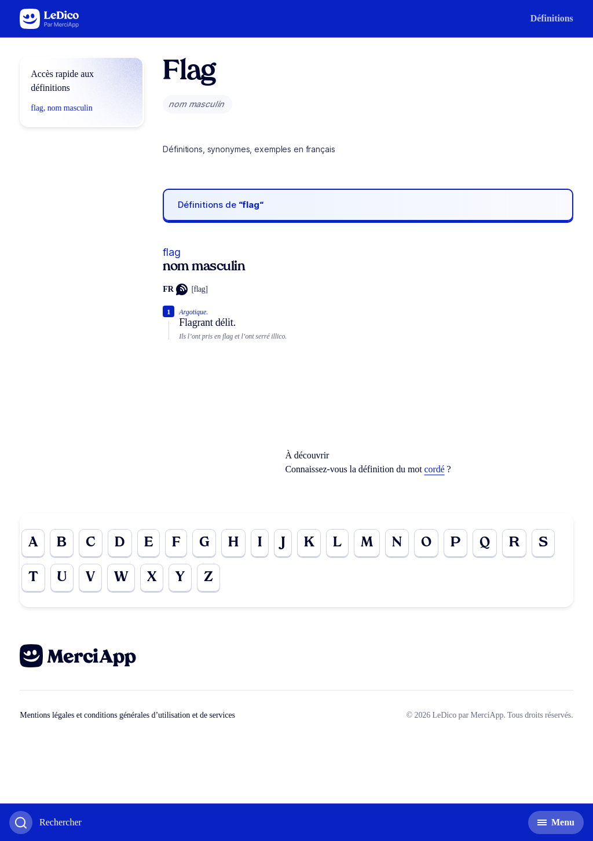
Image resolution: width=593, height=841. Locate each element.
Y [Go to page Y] (180, 578)
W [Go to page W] (121, 578)
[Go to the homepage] (49, 19)
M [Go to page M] (367, 543)
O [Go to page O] (426, 543)
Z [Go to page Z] (208, 578)
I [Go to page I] (260, 543)
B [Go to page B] (62, 543)
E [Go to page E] (148, 543)
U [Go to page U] (62, 578)
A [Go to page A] (33, 543)
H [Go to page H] (233, 543)
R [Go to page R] (514, 543)
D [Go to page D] (120, 543)
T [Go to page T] (33, 578)
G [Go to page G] (204, 543)
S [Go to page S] (543, 543)
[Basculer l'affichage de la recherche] (45, 822)
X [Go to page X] (151, 578)
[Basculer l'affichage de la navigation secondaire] (556, 822)
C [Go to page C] (91, 543)
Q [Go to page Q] (484, 543)
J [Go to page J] (283, 543)
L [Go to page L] (337, 543)
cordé (434, 469)
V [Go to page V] (90, 578)
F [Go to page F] (176, 543)
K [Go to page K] (309, 543)
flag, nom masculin (61, 108)
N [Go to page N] (397, 543)
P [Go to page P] (455, 543)
